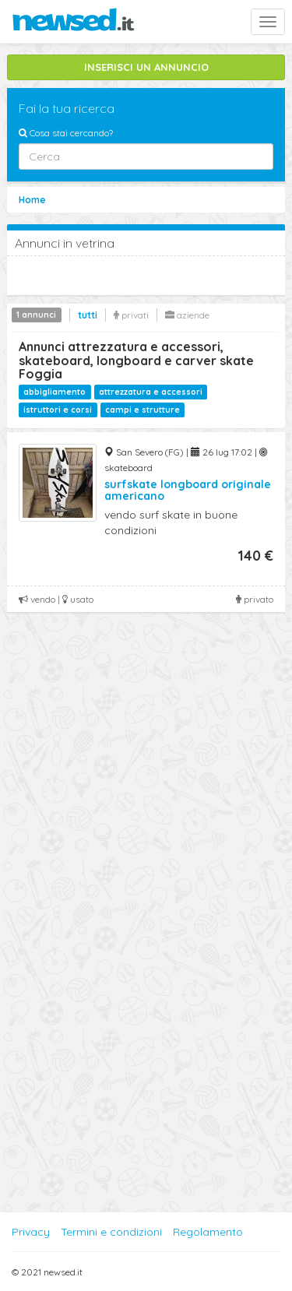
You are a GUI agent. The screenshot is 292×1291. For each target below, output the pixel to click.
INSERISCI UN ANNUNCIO (146, 67)
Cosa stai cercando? (66, 133)
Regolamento (208, 1232)
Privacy (31, 1232)
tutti (87, 315)
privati (131, 315)
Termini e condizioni (111, 1232)
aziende (187, 315)
